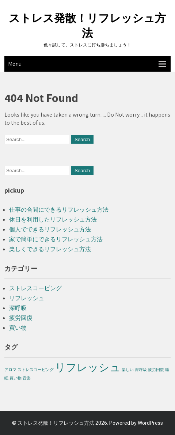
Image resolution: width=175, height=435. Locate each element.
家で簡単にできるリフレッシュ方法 (56, 239)
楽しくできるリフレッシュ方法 (50, 249)
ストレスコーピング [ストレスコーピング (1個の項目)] (36, 369)
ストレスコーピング (35, 288)
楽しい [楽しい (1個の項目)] (128, 369)
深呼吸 (18, 308)
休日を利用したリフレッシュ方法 (53, 219)
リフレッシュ (26, 298)
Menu (15, 64)
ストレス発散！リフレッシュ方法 (56, 423)
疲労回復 (21, 318)
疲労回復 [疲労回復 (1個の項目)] (156, 369)
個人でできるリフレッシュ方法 (50, 229)
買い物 (18, 328)
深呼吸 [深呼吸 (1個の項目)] (141, 369)
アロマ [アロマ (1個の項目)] (10, 369)
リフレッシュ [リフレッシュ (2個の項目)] (88, 367)
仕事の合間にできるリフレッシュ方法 (59, 209)
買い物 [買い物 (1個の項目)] (15, 378)
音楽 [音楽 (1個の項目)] (27, 378)
